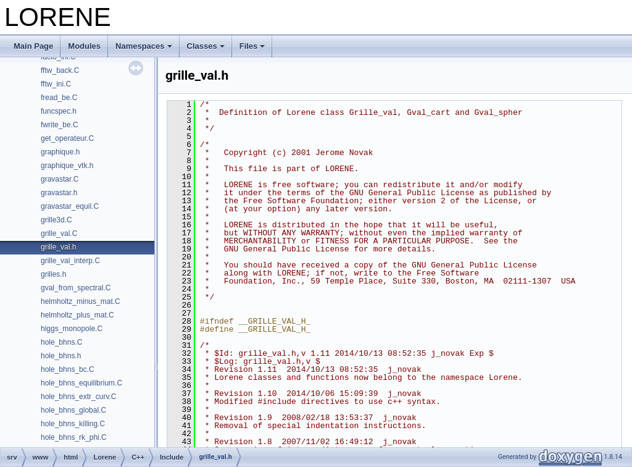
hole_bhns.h (61, 355)
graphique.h (60, 152)
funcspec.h (59, 111)
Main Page (33, 46)
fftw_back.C (60, 70)
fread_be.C (59, 97)
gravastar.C (59, 179)
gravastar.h (59, 192)
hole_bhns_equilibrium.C (81, 383)
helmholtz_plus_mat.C (77, 315)
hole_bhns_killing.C (73, 423)
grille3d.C (56, 220)
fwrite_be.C (59, 124)
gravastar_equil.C (70, 206)
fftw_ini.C (56, 84)
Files (252, 46)
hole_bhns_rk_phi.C (74, 437)
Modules (84, 46)
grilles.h (53, 274)
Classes (206, 46)
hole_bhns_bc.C (67, 369)
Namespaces (143, 46)
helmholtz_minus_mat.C (80, 301)
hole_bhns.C (61, 342)
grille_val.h (58, 247)
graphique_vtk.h (67, 165)
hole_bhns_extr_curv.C (79, 396)
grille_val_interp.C (70, 260)
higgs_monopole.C (71, 328)
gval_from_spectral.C (75, 288)
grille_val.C (59, 233)
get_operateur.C (67, 138)
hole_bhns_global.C (73, 410)
